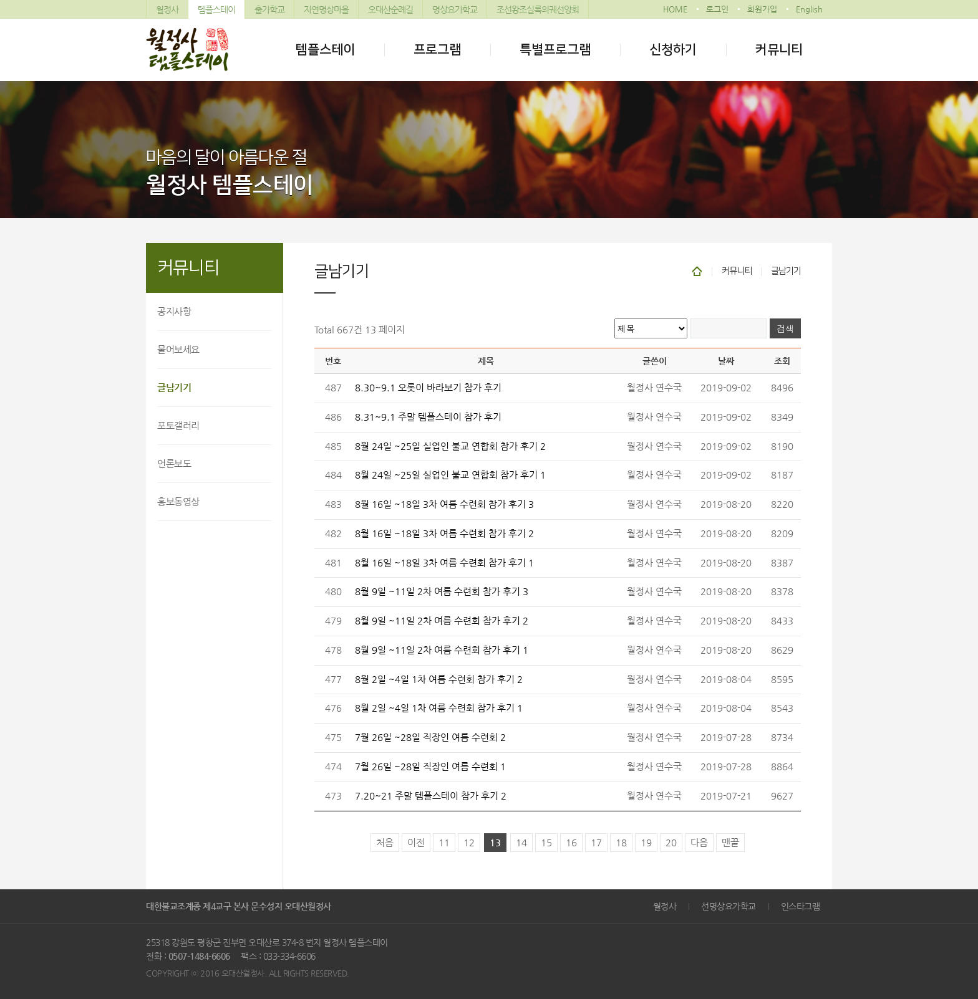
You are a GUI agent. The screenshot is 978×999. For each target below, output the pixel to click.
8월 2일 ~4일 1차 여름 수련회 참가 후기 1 (439, 708)
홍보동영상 (178, 501)
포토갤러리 (178, 425)
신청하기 (673, 49)
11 (444, 843)
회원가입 (762, 9)
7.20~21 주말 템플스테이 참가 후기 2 (430, 796)
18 (621, 843)
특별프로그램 (555, 49)
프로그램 (437, 49)
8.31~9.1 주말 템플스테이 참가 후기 (428, 417)
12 (469, 843)
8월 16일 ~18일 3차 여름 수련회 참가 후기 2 (444, 533)
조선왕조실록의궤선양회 (537, 9)
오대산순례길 (390, 9)
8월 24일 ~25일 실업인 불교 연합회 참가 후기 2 (450, 446)
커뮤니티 (779, 49)
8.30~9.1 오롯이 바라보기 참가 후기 (428, 388)
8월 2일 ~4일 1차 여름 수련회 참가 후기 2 (439, 679)
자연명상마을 (326, 9)
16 (571, 843)
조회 (782, 361)
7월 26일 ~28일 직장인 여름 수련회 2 (430, 737)
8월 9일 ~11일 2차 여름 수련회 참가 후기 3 (441, 591)
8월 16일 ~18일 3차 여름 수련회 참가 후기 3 (444, 504)
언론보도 (174, 463)
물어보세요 (178, 349)
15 (546, 843)
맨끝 (730, 843)
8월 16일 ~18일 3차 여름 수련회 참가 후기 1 (444, 563)
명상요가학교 (454, 9)
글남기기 (174, 387)
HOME (675, 9)
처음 (385, 843)
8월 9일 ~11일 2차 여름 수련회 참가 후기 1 (441, 650)
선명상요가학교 (728, 906)
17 (596, 843)
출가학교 (269, 9)
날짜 (726, 361)
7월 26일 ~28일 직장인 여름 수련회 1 (430, 767)
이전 (416, 843)
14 (521, 843)
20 (671, 843)
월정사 (167, 9)
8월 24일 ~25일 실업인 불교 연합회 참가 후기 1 (450, 475)
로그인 (717, 9)
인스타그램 (800, 906)
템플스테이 (216, 9)
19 (646, 843)
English (809, 9)
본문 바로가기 (0, 0)
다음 (699, 843)
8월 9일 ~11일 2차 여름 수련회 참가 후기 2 (441, 621)
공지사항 (174, 311)
